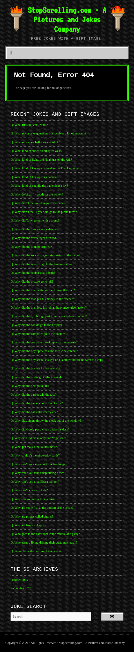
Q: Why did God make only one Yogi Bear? (38, 438)
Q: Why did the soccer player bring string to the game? (45, 255)
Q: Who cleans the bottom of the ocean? (36, 551)
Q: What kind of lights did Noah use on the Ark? (41, 159)
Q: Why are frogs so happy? (28, 525)
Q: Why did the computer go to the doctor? (38, 333)
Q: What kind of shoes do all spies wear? (36, 151)
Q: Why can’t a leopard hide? (29, 490)
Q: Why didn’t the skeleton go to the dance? (38, 203)
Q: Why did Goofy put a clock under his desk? (40, 429)
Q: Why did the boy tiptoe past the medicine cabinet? (44, 351)
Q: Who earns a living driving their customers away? (44, 542)
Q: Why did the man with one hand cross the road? (43, 290)
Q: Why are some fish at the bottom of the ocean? (42, 507)
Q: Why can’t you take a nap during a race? (38, 473)
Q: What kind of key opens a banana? (34, 177)
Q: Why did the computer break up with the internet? (44, 342)
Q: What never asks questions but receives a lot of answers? (48, 133)
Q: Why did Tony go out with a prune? (35, 220)
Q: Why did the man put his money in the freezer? (42, 299)
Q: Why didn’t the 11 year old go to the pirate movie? (44, 212)
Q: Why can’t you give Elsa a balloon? (35, 481)
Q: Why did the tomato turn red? (31, 246)
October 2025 (19, 579)
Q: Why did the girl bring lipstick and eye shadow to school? (49, 316)
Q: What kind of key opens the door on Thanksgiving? (45, 168)
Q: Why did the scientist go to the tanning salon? (41, 264)
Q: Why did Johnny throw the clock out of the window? (46, 420)
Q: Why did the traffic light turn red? (34, 238)
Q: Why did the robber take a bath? (33, 272)
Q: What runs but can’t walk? (29, 125)
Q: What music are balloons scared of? (35, 142)
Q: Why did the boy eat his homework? (35, 368)
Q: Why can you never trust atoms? (33, 499)
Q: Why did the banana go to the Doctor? (37, 403)
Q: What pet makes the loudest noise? (34, 447)
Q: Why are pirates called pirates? (32, 516)
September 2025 (21, 588)
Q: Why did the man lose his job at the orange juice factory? (49, 307)
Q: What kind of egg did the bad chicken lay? (39, 185)
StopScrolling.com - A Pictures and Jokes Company (67, 19)
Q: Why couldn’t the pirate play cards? (35, 455)
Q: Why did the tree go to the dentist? (34, 229)
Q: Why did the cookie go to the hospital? (37, 325)
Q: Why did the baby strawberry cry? (34, 412)
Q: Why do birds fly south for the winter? (37, 194)
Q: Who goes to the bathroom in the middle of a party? (45, 534)
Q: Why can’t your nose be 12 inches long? (38, 464)
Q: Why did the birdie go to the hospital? (36, 377)
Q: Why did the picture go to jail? (32, 281)
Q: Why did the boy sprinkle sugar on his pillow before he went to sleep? (57, 359)
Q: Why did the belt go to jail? (30, 385)
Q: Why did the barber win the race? (34, 394)
